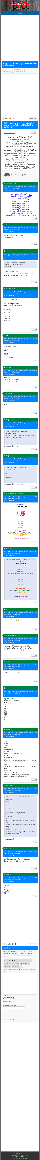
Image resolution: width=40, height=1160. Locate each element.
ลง (3, 118)
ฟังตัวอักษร (5, 1001)
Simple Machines (24, 1155)
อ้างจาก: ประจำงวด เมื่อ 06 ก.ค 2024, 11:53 (18, 797)
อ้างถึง (33, 132)
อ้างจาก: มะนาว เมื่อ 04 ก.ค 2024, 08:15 (17, 431)
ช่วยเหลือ (18, 1153)
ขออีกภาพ (11, 1001)
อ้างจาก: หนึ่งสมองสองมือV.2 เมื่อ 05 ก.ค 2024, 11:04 (20, 559)
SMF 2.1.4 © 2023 (16, 1155)
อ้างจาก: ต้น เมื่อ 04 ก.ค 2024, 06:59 (16, 262)
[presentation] (17, 1013)
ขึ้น (3, 944)
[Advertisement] (20, 40)
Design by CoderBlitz (20, 1156)
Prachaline (14, 175)
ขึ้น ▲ (22, 1153)
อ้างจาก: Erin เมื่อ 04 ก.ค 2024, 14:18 (16, 467)
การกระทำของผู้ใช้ (33, 118)
